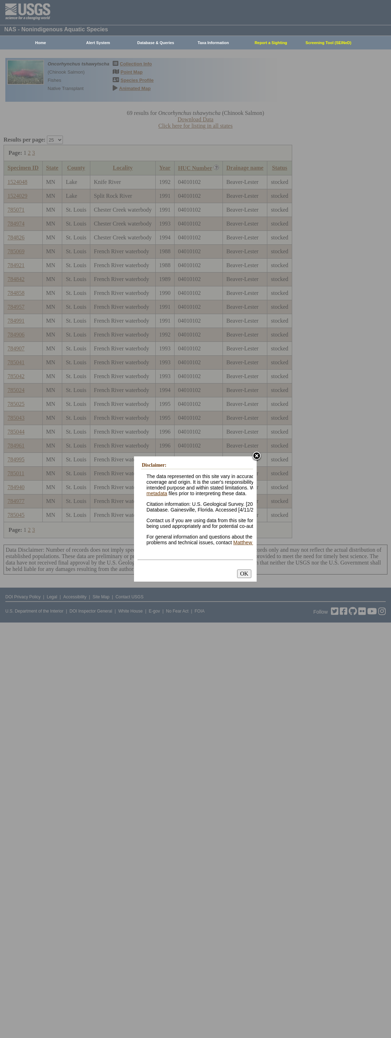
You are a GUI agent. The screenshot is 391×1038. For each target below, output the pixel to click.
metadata (156, 493)
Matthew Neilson (251, 542)
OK (244, 574)
